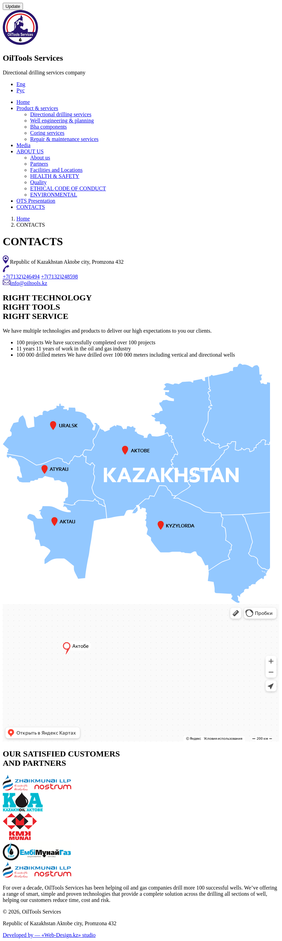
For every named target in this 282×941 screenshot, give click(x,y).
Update (12, 6)
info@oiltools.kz (28, 283)
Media (23, 145)
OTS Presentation (35, 201)
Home (23, 102)
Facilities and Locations (56, 170)
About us (40, 157)
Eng (20, 84)
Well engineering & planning (62, 120)
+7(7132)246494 (21, 276)
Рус (20, 90)
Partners (39, 164)
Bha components (48, 127)
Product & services (37, 108)
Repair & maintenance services (64, 139)
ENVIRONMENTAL (53, 195)
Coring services (47, 133)
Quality (38, 182)
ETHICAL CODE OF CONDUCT (68, 188)
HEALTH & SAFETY (54, 176)
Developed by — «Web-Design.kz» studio (49, 935)
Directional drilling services (60, 114)
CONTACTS (30, 207)
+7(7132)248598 (59, 276)
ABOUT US (30, 151)
